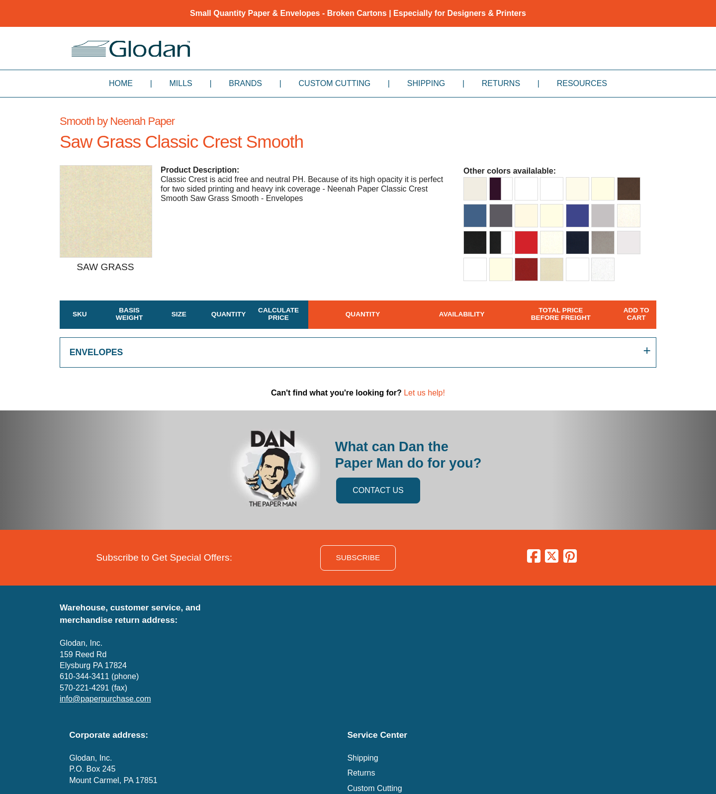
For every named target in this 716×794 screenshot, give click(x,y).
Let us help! (424, 393)
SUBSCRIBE (358, 557)
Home (121, 83)
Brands (245, 83)
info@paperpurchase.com (105, 699)
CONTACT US (378, 490)
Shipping (426, 83)
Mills (181, 83)
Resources (582, 83)
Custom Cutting (335, 83)
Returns (501, 83)
